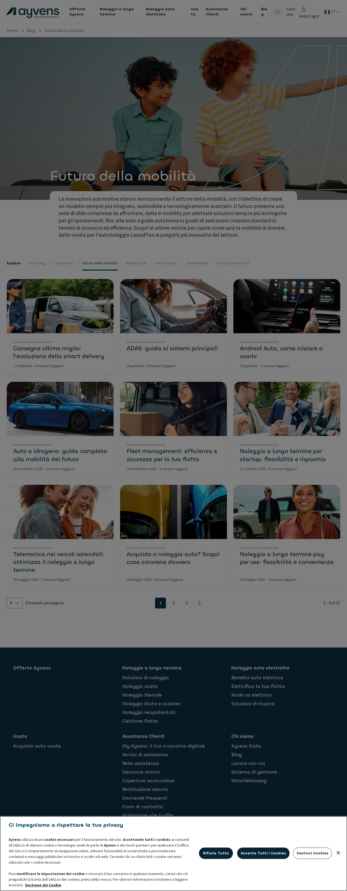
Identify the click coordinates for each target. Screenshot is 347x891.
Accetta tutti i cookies (263, 880)
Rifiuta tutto (216, 880)
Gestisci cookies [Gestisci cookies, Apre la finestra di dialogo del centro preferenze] (312, 880)
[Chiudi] (338, 880)
